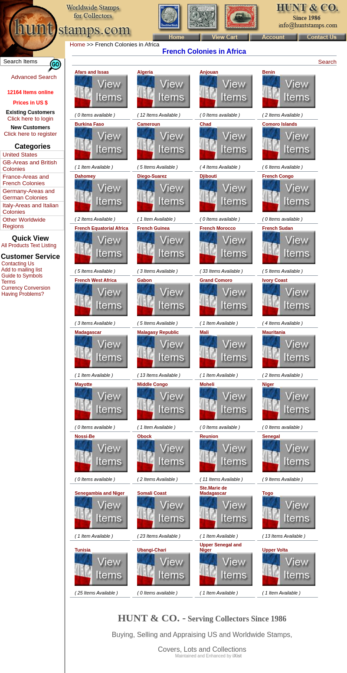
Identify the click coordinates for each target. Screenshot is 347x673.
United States (20, 154)
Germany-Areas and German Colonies (29, 194)
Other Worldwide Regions (24, 222)
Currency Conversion (25, 288)
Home (77, 44)
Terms (8, 282)
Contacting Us (17, 264)
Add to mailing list (21, 270)
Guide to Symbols (21, 276)
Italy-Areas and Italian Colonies (31, 208)
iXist (237, 655)
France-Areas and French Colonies (26, 179)
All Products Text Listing (28, 245)
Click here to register (30, 134)
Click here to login (30, 118)
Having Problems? (22, 294)
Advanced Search (33, 77)
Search (327, 62)
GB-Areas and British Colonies (30, 165)
